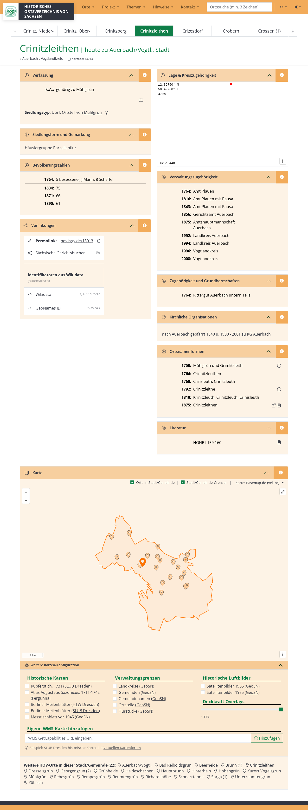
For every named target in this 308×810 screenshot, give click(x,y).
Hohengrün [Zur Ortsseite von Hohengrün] (229, 771)
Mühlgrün (85, 89)
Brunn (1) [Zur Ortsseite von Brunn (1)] (233, 765)
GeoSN (82, 717)
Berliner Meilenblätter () (65, 704)
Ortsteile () (134, 705)
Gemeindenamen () (142, 698)
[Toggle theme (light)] (297, 7)
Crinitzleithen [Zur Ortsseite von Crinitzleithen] (262, 765)
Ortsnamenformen (183, 351)
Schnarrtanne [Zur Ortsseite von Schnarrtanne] (191, 776)
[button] (279, 365)
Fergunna (40, 698)
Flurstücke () (136, 711)
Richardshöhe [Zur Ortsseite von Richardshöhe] (158, 776)
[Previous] (15, 31)
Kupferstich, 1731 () (61, 686)
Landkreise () (136, 686)
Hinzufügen (267, 738)
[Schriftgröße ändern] (283, 7)
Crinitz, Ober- (77, 31)
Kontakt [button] (188, 7)
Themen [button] (134, 7)
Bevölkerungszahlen (47, 165)
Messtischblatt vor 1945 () (60, 717)
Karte (33, 472)
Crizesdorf (192, 31)
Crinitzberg (116, 31)
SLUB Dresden (77, 686)
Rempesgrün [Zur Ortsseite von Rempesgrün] (93, 776)
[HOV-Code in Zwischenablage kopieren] (69, 59)
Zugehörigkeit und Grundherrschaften (201, 281)
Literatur (174, 428)
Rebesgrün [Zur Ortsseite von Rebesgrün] (64, 776)
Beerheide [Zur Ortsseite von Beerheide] (208, 765)
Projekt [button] (109, 7)
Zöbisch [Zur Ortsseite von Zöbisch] (36, 782)
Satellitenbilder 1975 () (233, 692)
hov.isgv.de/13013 (77, 240)
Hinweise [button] (161, 7)
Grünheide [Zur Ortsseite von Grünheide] (108, 771)
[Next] (293, 31)
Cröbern (231, 31)
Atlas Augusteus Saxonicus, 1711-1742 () (65, 695)
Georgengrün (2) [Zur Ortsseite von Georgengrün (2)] (76, 771)
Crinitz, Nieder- (38, 31)
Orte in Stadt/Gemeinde (155, 482)
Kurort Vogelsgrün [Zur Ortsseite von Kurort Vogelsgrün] (264, 771)
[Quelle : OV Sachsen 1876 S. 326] (279, 405)
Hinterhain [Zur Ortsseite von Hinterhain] (201, 771)
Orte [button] (86, 7)
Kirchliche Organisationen (189, 317)
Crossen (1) (269, 31)
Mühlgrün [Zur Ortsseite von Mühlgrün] (37, 776)
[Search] (239, 7)
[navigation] (154, 31)
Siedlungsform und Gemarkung (57, 134)
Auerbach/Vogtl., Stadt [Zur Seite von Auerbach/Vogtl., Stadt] (139, 49)
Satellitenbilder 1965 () (233, 686)
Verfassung (39, 75)
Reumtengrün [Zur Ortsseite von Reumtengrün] (125, 776)
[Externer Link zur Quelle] (274, 405)
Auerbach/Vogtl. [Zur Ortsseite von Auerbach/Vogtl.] (137, 765)
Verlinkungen (40, 225)
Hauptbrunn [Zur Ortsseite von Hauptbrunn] (172, 771)
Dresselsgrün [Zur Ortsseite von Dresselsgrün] (41, 771)
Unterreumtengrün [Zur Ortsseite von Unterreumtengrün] (252, 776)
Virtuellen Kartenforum (122, 747)
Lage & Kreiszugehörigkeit (188, 75)
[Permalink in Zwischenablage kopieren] (99, 241)
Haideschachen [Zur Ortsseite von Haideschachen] (140, 771)
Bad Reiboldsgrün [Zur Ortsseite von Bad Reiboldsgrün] (175, 765)
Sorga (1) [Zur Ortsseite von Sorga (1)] (219, 776)
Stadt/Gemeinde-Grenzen (207, 482)
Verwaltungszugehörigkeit (190, 177)
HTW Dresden (85, 704)
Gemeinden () (137, 692)
